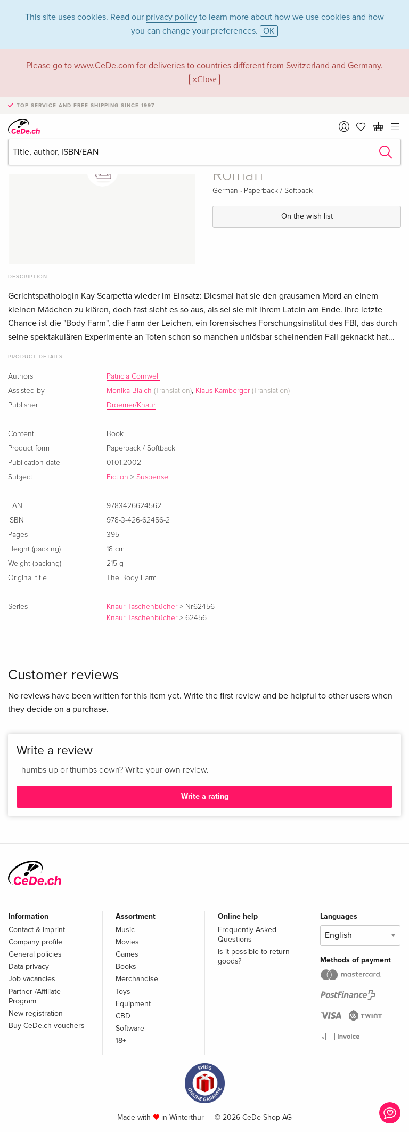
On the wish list (307, 216)
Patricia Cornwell (133, 376)
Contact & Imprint (37, 929)
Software (130, 1028)
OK (269, 31)
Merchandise (137, 978)
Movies (127, 941)
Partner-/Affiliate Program (35, 996)
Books (126, 966)
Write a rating (204, 796)
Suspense (152, 477)
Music (125, 929)
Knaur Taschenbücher (142, 607)
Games (127, 954)
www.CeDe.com (104, 65)
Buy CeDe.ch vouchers (47, 1025)
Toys (123, 991)
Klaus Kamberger (222, 391)
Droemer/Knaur (131, 405)
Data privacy (29, 966)
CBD (123, 1016)
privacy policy (171, 17)
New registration (36, 1013)
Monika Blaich (129, 391)
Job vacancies (32, 978)
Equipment (133, 1003)
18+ (121, 1040)
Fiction (117, 477)
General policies (35, 954)
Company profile (35, 941)
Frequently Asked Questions (247, 934)
